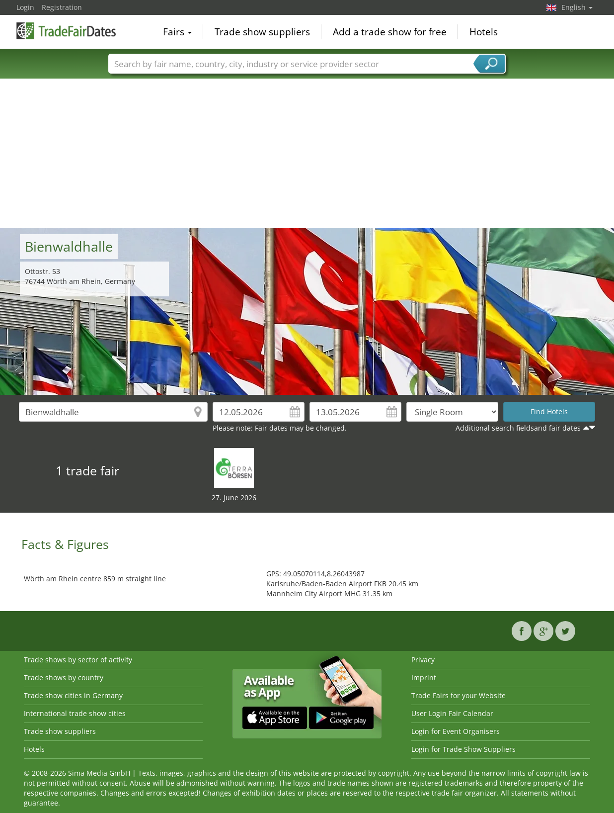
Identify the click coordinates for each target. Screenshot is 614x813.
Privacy (423, 659)
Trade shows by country (63, 677)
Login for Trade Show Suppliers (463, 749)
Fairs (177, 31)
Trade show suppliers (262, 31)
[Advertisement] (307, 153)
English (577, 7)
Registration (62, 7)
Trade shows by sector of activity (78, 659)
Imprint (423, 677)
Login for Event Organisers (455, 731)
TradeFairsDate (66, 31)
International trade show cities (75, 713)
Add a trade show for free (390, 31)
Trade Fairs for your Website (458, 695)
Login (25, 7)
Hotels (483, 31)
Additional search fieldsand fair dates (518, 428)
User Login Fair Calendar (452, 713)
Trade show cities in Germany (73, 695)
